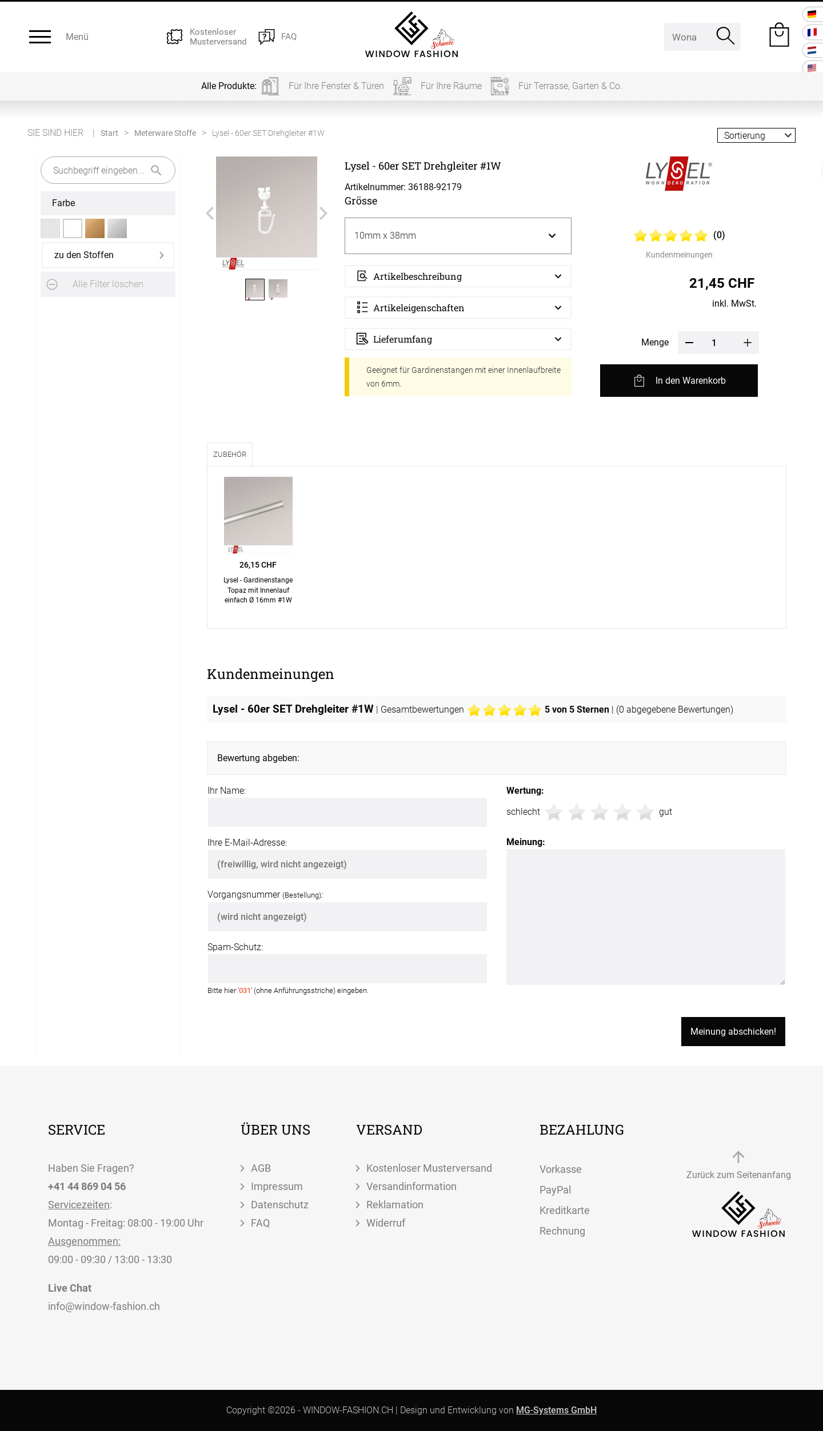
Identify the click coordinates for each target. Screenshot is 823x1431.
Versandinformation (411, 1186)
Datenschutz (280, 1205)
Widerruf (385, 1223)
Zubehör (229, 454)
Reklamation (395, 1205)
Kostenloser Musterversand (429, 1168)
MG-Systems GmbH (556, 1410)
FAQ (260, 1223)
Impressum (277, 1186)
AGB (261, 1168)
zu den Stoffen (84, 255)
